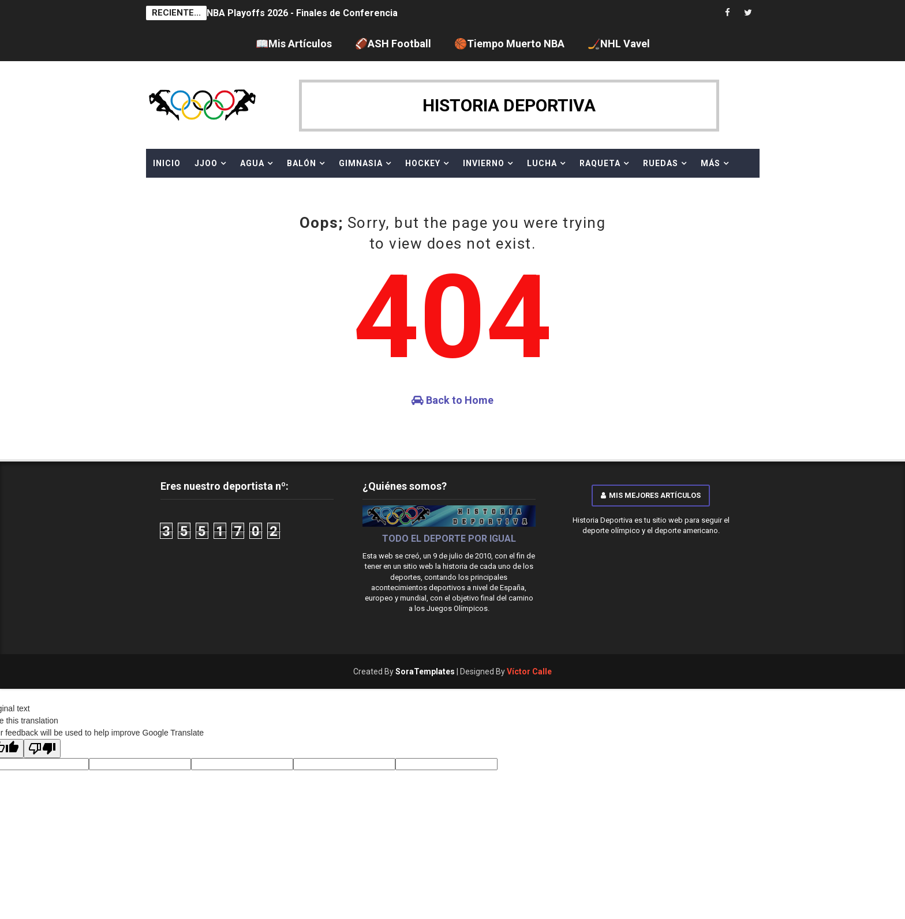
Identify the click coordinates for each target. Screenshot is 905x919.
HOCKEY (422, 163)
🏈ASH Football (393, 43)
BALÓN (301, 163)
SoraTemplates (425, 671)
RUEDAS (660, 163)
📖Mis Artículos (294, 43)
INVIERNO (483, 163)
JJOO (206, 163)
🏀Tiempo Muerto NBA (509, 43)
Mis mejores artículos (651, 495)
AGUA (252, 163)
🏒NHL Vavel (619, 43)
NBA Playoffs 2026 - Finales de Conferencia (302, 12)
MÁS (710, 163)
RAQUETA (599, 163)
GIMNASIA (361, 163)
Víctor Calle (529, 671)
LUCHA (542, 163)
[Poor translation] (42, 748)
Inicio (167, 163)
